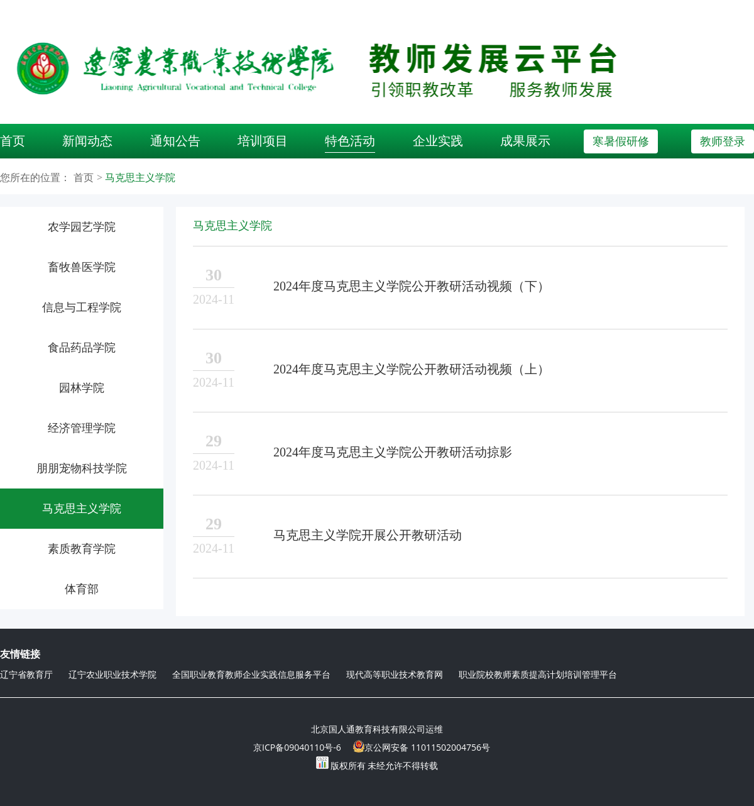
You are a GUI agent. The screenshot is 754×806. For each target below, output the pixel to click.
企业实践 (438, 141)
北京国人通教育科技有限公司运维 (377, 729)
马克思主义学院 (140, 177)
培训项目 (263, 141)
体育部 (82, 589)
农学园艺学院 (82, 227)
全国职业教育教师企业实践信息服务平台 (251, 674)
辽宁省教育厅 (26, 674)
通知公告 (175, 141)
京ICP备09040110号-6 (297, 747)
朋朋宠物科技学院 (81, 468)
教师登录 (722, 141)
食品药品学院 (82, 347)
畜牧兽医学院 (82, 267)
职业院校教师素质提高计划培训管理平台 (538, 674)
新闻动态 (87, 141)
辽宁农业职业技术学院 (112, 674)
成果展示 (525, 141)
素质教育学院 (82, 549)
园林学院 (81, 388)
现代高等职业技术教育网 (394, 674)
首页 (12, 141)
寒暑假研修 (621, 141)
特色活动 (350, 141)
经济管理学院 (82, 428)
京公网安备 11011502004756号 (421, 746)
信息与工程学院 (81, 307)
